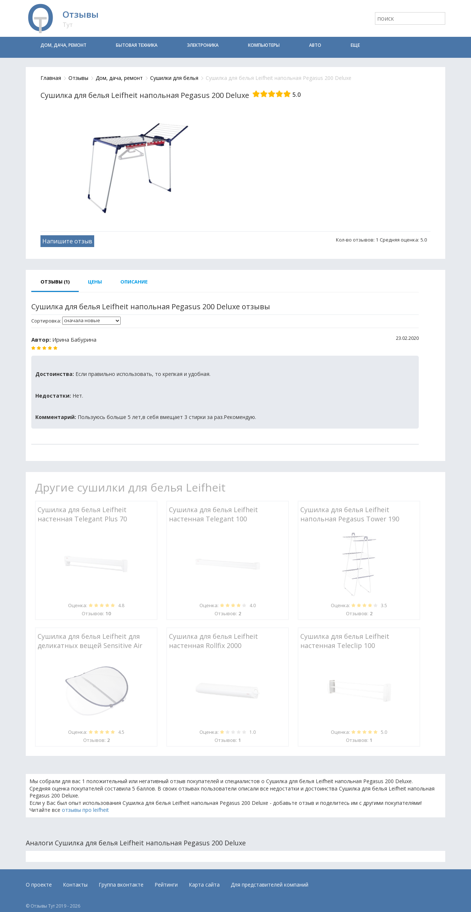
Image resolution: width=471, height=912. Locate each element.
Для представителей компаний (269, 884)
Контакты (75, 884)
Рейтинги (166, 884)
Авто (315, 45)
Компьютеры (264, 45)
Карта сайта (204, 884)
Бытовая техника (136, 45)
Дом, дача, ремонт (63, 45)
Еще (355, 45)
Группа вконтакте (121, 884)
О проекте (39, 884)
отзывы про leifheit (85, 809)
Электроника (203, 45)
